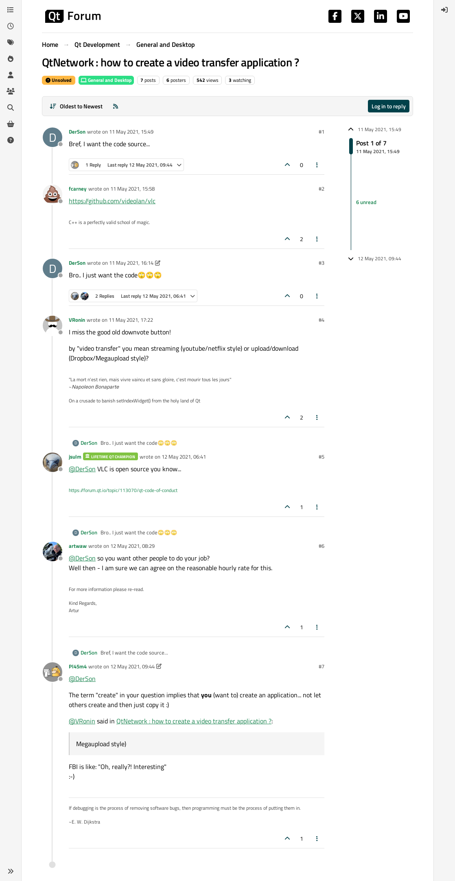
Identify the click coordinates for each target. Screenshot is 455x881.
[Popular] (10, 58)
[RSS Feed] (115, 106)
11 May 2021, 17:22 (131, 320)
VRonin (77, 320)
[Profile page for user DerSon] (52, 137)
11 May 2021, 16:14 (131, 263)
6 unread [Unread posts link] (366, 202)
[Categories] (10, 9)
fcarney (78, 189)
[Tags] (10, 42)
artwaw (78, 546)
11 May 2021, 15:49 (131, 131)
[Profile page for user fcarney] (52, 194)
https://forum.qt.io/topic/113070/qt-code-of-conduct (123, 490)
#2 (321, 189)
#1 (321, 131)
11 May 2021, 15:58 (132, 189)
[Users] (10, 74)
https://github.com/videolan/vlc (112, 201)
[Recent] (10, 26)
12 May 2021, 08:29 (132, 546)
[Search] (10, 107)
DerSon (77, 131)
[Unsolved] (10, 140)
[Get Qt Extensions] (10, 123)
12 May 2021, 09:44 (132, 666)
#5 (321, 457)
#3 (321, 263)
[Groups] (10, 91)
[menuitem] (444, 9)
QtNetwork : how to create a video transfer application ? (193, 721)
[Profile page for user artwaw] (52, 551)
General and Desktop (106, 80)
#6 (321, 546)
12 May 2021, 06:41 (184, 457)
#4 (321, 320)
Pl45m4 (78, 666)
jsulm (75, 457)
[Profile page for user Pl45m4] (52, 672)
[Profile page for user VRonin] (52, 325)
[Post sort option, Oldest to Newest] (76, 106)
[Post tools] (317, 164)
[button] (10, 871)
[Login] (444, 9)
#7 (321, 666)
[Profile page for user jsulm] (52, 462)
